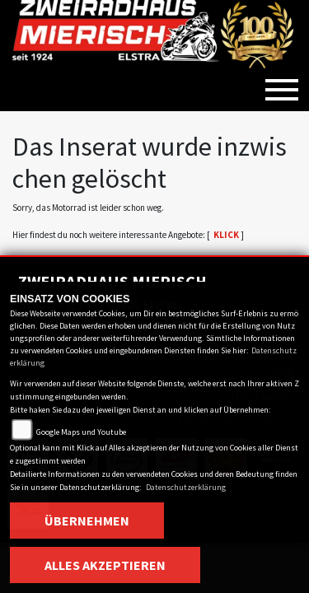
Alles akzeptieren (105, 565)
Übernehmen (86, 520)
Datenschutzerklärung (186, 487)
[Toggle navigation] (282, 83)
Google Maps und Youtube (81, 432)
